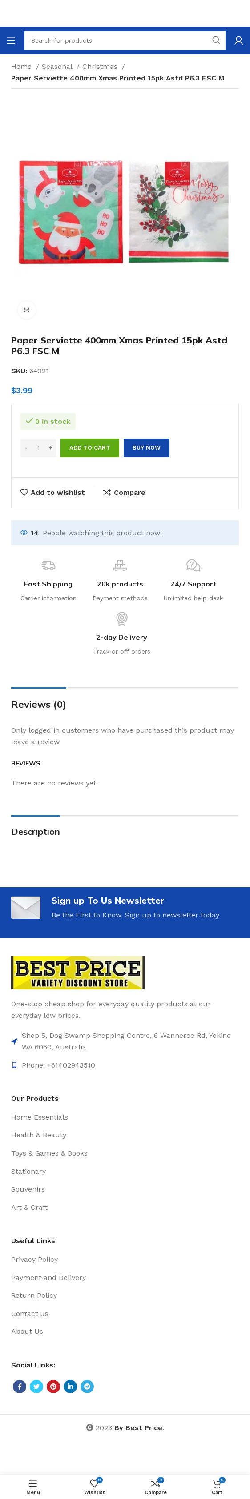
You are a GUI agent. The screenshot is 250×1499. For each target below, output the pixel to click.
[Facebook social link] (19, 1386)
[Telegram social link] (87, 1386)
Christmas (101, 66)
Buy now (147, 447)
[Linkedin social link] (70, 1386)
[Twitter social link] (36, 1386)
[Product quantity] (38, 448)
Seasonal (58, 66)
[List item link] (125, 1041)
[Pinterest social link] (53, 1386)
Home (22, 66)
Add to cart (89, 447)
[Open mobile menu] (11, 40)
